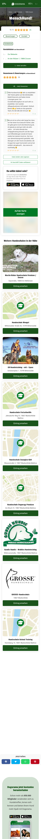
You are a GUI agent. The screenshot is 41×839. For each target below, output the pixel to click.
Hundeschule (8, 43)
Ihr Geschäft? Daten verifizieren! (20, 162)
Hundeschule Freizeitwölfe (20, 412)
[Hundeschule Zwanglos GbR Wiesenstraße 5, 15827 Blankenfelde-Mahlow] (20, 450)
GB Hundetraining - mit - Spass (20, 367)
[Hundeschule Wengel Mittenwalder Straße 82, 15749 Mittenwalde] (20, 313)
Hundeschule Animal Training (20, 639)
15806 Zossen (29, 12)
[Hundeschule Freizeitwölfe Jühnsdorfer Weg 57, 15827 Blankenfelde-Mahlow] (20, 404)
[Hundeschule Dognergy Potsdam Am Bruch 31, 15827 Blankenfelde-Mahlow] (20, 495)
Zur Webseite (12, 54)
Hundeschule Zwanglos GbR (20, 460)
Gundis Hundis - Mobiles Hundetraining (20, 549)
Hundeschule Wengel (20, 322)
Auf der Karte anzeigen (20, 212)
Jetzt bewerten (20, 86)
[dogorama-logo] (18, 3)
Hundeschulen (18, 12)
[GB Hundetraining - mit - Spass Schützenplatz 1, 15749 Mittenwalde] (20, 358)
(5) (30, 30)
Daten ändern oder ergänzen (20, 157)
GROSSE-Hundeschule (20, 594)
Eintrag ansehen (20, 286)
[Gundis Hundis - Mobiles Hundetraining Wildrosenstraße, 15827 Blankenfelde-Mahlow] (20, 540)
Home (10, 12)
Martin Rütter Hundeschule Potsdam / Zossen (20, 276)
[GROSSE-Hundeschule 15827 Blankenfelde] (20, 585)
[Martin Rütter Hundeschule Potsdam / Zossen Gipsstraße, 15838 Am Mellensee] (20, 266)
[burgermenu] (4, 3)
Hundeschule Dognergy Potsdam (20, 504)
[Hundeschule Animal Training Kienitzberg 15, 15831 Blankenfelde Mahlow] (20, 630)
